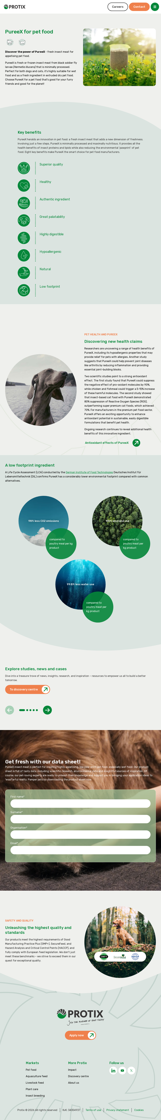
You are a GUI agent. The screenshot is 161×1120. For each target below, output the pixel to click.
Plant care (32, 1089)
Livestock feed (35, 1082)
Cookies (139, 1110)
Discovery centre (78, 1076)
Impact (72, 1069)
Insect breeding (35, 1095)
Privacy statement (117, 1110)
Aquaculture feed (36, 1076)
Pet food (31, 1069)
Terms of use (93, 1110)
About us (73, 1082)
